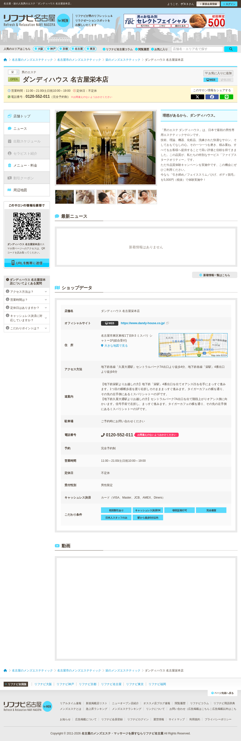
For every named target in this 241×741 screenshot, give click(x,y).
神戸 (51, 48)
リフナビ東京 (135, 684)
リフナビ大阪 (43, 684)
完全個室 (211, 510)
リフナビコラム (199, 703)
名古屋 (77, 48)
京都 (64, 48)
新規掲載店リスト (96, 703)
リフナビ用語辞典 (224, 703)
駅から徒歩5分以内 (148, 517)
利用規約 (194, 719)
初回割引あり (116, 510)
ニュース (17, 128)
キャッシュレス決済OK (148, 510)
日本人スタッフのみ (116, 517)
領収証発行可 (179, 510)
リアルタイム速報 (70, 703)
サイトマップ (177, 719)
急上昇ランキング (96, 708)
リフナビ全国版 (16, 684)
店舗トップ (18, 116)
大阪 (39, 48)
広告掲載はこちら (199, 708)
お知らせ (65, 719)
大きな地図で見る (114, 345)
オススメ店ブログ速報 (156, 703)
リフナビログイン (138, 719)
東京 (91, 48)
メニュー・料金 (22, 165)
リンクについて (155, 708)
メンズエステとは (70, 708)
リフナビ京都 (87, 684)
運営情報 (158, 719)
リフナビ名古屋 (111, 684)
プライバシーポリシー (218, 719)
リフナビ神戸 (65, 684)
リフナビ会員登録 (112, 719)
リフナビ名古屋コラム (118, 49)
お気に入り (159, 49)
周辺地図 (17, 190)
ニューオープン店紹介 (125, 703)
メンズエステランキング (126, 708)
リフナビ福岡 (157, 684)
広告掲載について (86, 719)
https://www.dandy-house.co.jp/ (135, 323)
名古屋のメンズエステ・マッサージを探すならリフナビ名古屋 (122, 733)
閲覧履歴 (142, 49)
